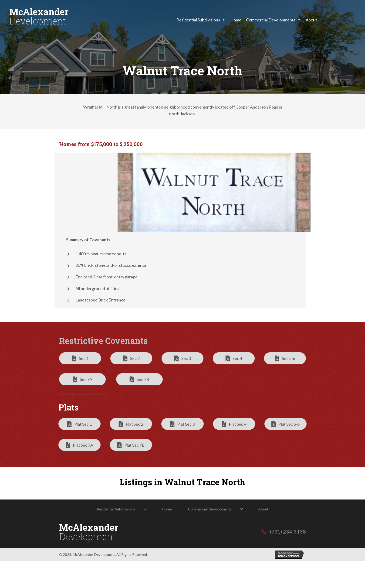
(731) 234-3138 (288, 531)
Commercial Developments (273, 19)
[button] (80, 358)
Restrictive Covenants (103, 340)
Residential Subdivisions (201, 19)
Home (235, 19)
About (311, 19)
